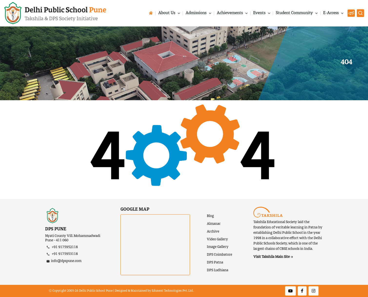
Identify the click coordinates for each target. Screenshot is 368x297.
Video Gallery (217, 239)
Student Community (295, 13)
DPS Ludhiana (217, 270)
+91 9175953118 (64, 254)
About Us (167, 13)
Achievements (230, 13)
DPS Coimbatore (219, 254)
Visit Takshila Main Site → (273, 257)
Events (260, 13)
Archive (213, 231)
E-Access (331, 13)
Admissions (197, 13)
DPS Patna (215, 262)
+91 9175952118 (64, 247)
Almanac (213, 223)
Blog (210, 216)
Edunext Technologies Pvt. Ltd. (173, 290)
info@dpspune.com (66, 261)
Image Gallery (218, 247)
